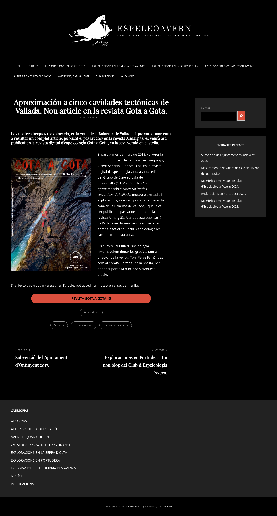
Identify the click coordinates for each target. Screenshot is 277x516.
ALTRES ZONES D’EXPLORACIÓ (32, 76)
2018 (61, 325)
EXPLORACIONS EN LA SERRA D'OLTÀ (39, 452)
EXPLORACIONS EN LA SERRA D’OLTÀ (175, 66)
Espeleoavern (154, 28)
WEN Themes (165, 506)
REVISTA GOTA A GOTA (115, 325)
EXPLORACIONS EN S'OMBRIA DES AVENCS (43, 468)
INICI (17, 66)
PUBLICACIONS (105, 76)
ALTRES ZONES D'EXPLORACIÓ (34, 429)
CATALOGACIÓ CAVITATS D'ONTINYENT (41, 444)
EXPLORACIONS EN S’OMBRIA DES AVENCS (118, 66)
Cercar (205, 108)
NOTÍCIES (32, 66)
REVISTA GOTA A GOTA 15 (91, 298)
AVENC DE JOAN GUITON (73, 76)
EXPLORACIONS (83, 325)
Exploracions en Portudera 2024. (223, 194)
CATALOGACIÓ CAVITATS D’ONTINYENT (229, 66)
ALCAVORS (127, 76)
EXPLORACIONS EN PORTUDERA (65, 66)
